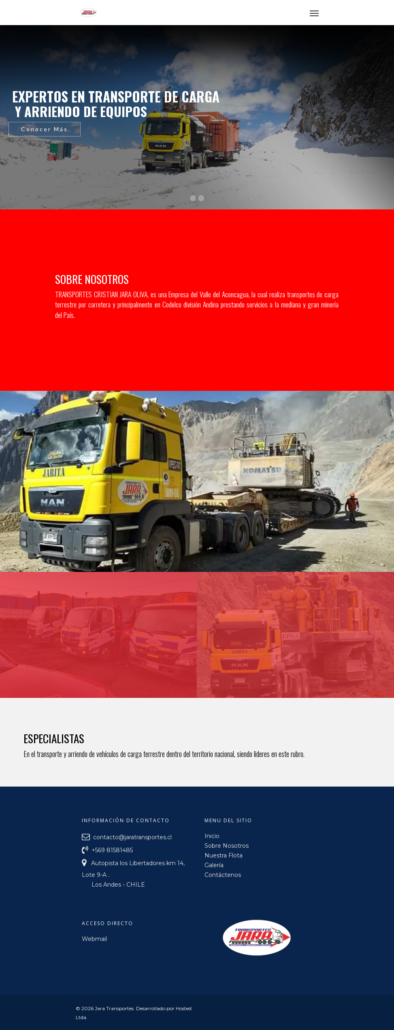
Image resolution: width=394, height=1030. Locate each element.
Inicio (211, 836)
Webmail (94, 939)
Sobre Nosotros (226, 845)
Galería (214, 865)
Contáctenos (222, 875)
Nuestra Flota (223, 855)
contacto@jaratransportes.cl (132, 836)
